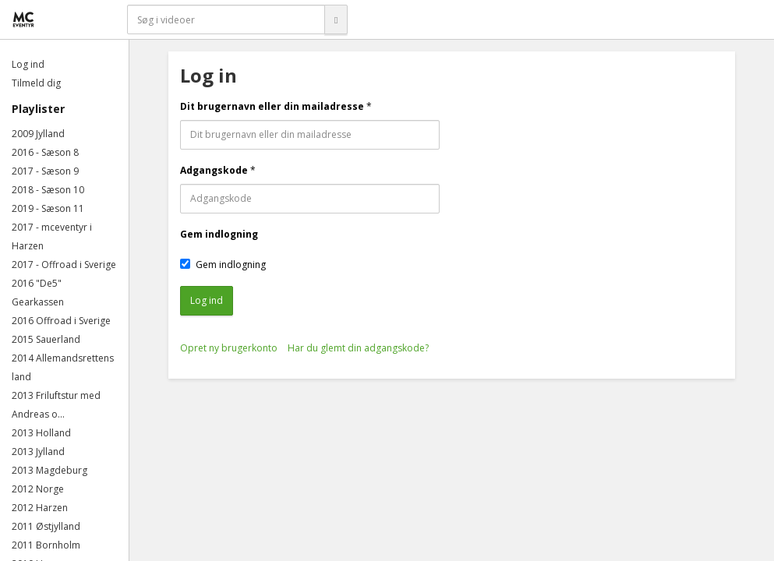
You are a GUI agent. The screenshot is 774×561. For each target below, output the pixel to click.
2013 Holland (41, 432)
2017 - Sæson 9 (45, 171)
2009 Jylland (38, 133)
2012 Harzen (40, 507)
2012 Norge (38, 489)
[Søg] (336, 19)
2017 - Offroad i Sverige (64, 264)
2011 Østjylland (46, 526)
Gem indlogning (219, 234)
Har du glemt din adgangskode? (358, 348)
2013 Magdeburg (49, 470)
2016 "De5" (37, 283)
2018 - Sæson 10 (48, 189)
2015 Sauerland (46, 339)
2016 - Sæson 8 (45, 152)
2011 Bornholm (46, 545)
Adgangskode (214, 170)
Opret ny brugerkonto (228, 348)
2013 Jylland (38, 451)
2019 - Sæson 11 (48, 208)
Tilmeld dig (36, 83)
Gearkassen (38, 302)
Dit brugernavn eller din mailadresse (272, 106)
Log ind (28, 64)
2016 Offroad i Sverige (61, 320)
